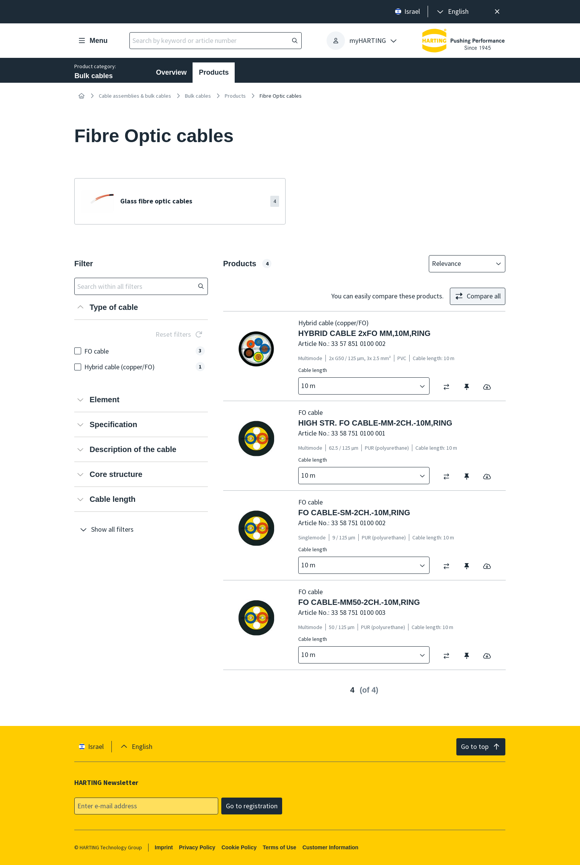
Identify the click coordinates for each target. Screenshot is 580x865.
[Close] (497, 11)
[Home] (81, 96)
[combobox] (462, 263)
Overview (171, 72)
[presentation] (452, 11)
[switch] (449, 387)
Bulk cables (198, 95)
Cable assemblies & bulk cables (135, 95)
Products (214, 72)
